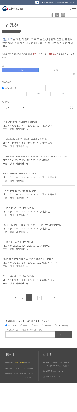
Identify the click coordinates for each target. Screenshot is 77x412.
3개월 (62, 97)
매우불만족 (63, 339)
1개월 (38, 97)
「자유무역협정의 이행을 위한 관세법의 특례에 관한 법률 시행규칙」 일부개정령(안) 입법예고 (37, 161)
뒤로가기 (4, 16)
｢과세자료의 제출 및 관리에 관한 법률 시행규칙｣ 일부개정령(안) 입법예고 (38, 271)
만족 (25, 339)
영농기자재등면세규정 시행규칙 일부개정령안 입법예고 (30, 180)
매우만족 (12, 339)
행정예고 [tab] (56, 71)
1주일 (14, 97)
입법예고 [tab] (20, 71)
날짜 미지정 (10, 90)
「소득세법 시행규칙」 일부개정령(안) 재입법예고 (28, 126)
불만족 (48, 339)
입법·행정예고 (17, 24)
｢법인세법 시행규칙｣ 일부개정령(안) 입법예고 (26, 290)
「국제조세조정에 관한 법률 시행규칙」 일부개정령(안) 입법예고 (35, 143)
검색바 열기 (67, 8)
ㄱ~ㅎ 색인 (18, 385)
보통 (36, 339)
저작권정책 (28, 376)
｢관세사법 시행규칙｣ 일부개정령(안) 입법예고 (26, 215)
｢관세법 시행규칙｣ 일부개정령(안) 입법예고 (25, 252)
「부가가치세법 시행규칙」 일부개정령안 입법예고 (28, 198)
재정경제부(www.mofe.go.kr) (13, 9)
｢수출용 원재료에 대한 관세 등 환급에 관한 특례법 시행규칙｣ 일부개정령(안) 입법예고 (38, 233)
